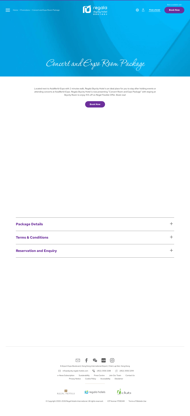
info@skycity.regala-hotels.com (75, 371)
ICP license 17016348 (116, 401)
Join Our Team (115, 375)
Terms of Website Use (137, 401)
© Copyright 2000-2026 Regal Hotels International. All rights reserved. (74, 401)
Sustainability (84, 375)
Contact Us (130, 375)
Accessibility (105, 378)
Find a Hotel (154, 10)
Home (15, 10)
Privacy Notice (75, 378)
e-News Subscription (65, 375)
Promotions (25, 10)
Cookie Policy (90, 378)
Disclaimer (119, 378)
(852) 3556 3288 (104, 371)
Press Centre (99, 375)
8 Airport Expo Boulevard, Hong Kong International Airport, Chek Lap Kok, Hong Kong (95, 366)
